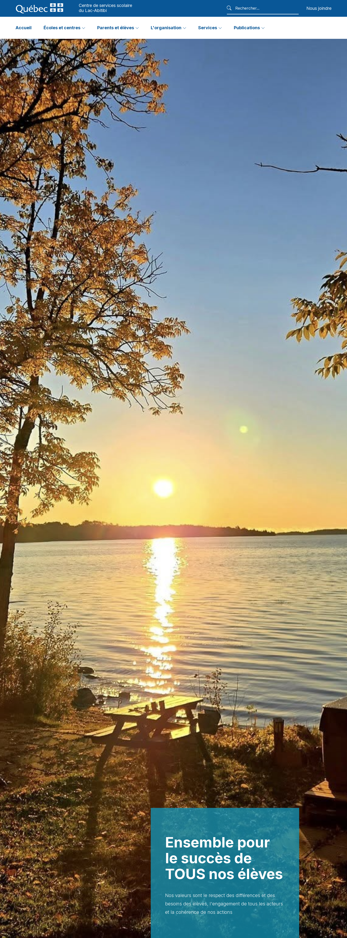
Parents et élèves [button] (115, 27)
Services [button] (207, 27)
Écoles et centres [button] (62, 27)
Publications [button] (247, 27)
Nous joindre (318, 8)
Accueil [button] (24, 27)
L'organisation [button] (166, 27)
